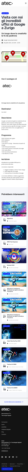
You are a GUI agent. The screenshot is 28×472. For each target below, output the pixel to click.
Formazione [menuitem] (4, 422)
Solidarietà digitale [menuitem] (6, 429)
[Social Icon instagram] (16, 457)
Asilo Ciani (11, 244)
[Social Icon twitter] (9, 457)
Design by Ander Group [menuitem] (15, 466)
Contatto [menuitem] (3, 434)
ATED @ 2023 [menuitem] (4, 464)
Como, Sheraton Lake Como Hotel (16, 366)
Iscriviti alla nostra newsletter (13, 402)
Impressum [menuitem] (12, 464)
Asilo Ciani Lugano (13, 221)
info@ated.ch (4, 450)
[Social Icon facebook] (2, 457)
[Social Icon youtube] (6, 457)
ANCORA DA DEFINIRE (13, 267)
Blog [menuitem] (2, 432)
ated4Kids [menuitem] (3, 427)
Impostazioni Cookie (7, 469)
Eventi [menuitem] (2, 424)
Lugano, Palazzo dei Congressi (15, 390)
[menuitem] (7, 469)
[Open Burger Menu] (25, 3)
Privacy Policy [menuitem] (20, 464)
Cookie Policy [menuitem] (4, 466)
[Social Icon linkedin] (13, 457)
